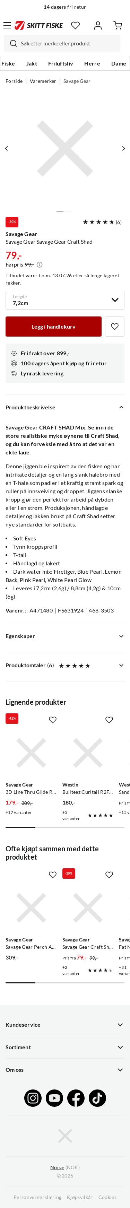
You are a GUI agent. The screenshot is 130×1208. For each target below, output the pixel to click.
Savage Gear (77, 81)
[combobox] (62, 43)
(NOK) (64, 1167)
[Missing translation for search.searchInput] (10, 43)
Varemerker (43, 81)
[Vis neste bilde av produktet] (123, 148)
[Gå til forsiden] (39, 25)
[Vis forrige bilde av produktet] (6, 148)
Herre (92, 63)
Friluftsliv (60, 63)
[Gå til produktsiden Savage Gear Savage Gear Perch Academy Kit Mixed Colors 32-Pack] (31, 907)
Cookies (107, 1197)
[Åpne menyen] (7, 25)
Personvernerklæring (37, 1197)
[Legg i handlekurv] (54, 326)
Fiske (8, 63)
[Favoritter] (75, 25)
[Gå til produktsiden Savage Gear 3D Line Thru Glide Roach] (31, 753)
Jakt (31, 63)
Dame (118, 63)
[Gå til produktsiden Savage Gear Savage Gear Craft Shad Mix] (88, 907)
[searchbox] (68, 43)
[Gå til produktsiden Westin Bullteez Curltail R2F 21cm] (88, 753)
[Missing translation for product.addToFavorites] (114, 326)
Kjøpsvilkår (80, 1197)
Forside (14, 81)
